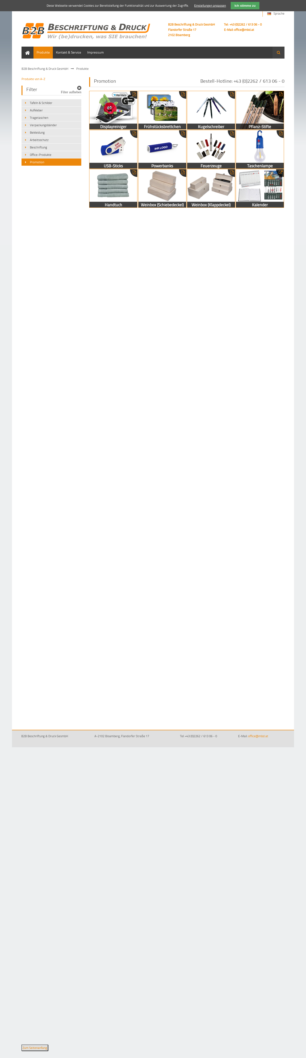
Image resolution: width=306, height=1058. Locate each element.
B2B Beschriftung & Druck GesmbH (45, 68)
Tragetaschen (39, 117)
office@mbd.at (244, 29)
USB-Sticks (113, 149)
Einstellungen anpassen (210, 5)
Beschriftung (38, 147)
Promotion (37, 162)
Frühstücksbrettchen (162, 110)
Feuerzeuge (211, 149)
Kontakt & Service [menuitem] (68, 52)
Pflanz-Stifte (260, 110)
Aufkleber (36, 110)
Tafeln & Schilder (41, 103)
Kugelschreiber (211, 110)
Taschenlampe (260, 149)
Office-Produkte (40, 155)
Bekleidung (37, 132)
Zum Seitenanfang (34, 1048)
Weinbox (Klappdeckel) (211, 188)
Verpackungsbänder (43, 125)
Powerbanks (162, 149)
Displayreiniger (113, 110)
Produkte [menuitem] (43, 52)
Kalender (260, 188)
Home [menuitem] (26, 49)
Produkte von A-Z (33, 79)
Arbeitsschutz (39, 140)
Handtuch (113, 188)
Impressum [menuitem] (95, 52)
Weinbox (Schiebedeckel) (162, 188)
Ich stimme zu (245, 5)
